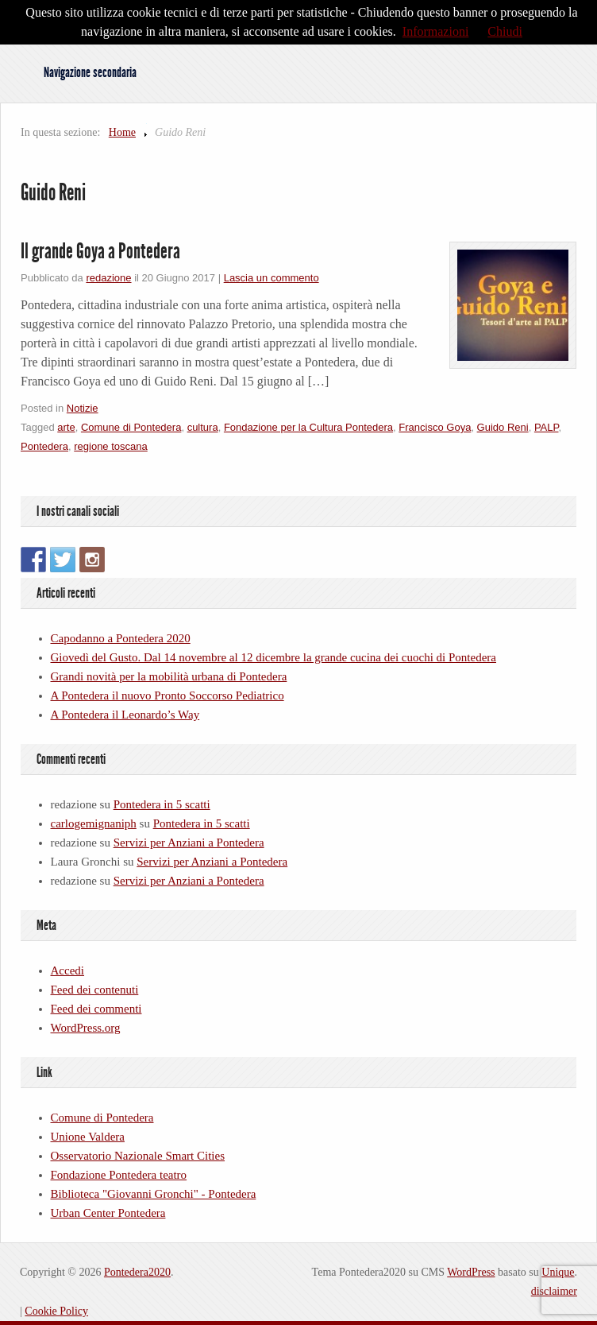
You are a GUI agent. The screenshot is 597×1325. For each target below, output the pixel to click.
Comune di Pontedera (131, 427)
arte (66, 427)
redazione (108, 278)
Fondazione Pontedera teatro (119, 1174)
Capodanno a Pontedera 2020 (121, 638)
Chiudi (504, 31)
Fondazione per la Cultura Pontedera (308, 427)
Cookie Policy (56, 1311)
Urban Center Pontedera (108, 1213)
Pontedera (44, 446)
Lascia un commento (271, 278)
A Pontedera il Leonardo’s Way (125, 714)
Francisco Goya (435, 427)
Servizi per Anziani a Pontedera (189, 842)
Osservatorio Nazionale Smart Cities (138, 1155)
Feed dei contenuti (95, 989)
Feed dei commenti (96, 1008)
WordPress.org (86, 1027)
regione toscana (111, 446)
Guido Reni (503, 427)
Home (122, 132)
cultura (202, 427)
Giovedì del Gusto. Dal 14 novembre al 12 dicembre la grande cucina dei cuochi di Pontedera (273, 657)
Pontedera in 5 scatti (162, 804)
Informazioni (435, 31)
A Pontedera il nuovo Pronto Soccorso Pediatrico (167, 695)
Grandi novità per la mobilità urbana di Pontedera (169, 676)
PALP (546, 427)
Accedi (67, 970)
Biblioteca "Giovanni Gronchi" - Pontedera (153, 1193)
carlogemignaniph (94, 823)
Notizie (82, 408)
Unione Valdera (88, 1136)
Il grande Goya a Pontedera (100, 251)
